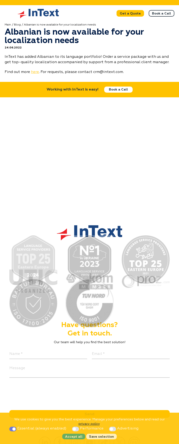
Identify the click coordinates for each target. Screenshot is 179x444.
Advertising (123, 428)
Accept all (74, 436)
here (35, 72)
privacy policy (89, 424)
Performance (88, 428)
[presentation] (44, 391)
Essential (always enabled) (38, 428)
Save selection (101, 436)
